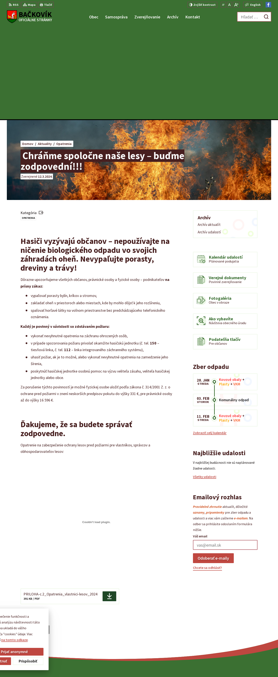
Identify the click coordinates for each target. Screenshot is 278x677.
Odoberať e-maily (213, 465)
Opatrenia (28, 125)
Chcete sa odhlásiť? (207, 475)
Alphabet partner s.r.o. (153, 665)
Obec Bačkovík (208, 665)
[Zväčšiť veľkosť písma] (236, 5)
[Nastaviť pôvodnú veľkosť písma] (229, 5)
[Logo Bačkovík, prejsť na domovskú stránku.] (29, 16)
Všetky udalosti (204, 384)
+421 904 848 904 (244, 631)
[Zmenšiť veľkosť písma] (223, 5)
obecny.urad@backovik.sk (251, 636)
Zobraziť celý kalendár (210, 340)
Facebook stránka (245, 641)
